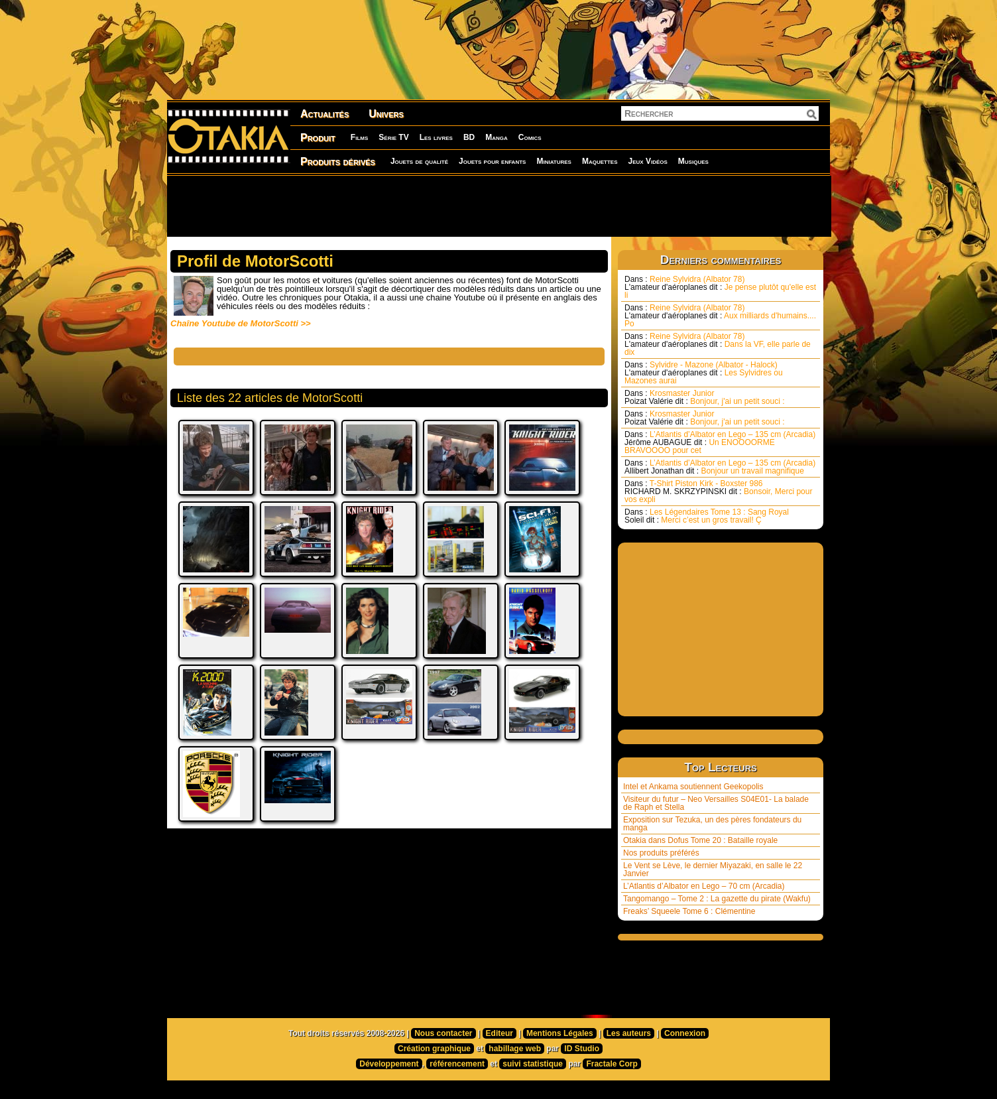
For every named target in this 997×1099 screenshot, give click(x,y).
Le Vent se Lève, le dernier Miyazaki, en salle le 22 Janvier (712, 869)
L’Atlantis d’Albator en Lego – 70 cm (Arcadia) (703, 886)
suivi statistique (532, 1063)
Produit (317, 137)
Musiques (693, 161)
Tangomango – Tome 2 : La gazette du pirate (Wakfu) (717, 898)
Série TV (393, 137)
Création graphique (434, 1048)
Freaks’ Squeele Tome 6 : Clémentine (689, 911)
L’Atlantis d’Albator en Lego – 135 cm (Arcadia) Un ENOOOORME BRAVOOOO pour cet (719, 442)
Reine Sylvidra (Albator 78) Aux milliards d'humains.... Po (720, 315)
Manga (496, 137)
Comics (530, 137)
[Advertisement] (498, 205)
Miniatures (553, 161)
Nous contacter (443, 1033)
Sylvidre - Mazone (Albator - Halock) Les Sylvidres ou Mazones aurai (703, 372)
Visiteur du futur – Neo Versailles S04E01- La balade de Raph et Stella (716, 803)
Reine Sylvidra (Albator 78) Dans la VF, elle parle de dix (717, 344)
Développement (388, 1063)
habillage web (515, 1048)
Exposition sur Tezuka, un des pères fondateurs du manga (712, 823)
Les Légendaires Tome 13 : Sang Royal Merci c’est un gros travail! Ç (706, 516)
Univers (386, 113)
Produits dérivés (337, 161)
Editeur (499, 1033)
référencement (457, 1063)
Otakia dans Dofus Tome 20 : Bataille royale (700, 840)
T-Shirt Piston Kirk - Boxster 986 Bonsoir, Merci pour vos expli (718, 491)
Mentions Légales (559, 1033)
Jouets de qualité (419, 161)
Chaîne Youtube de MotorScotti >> (240, 323)
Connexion (684, 1033)
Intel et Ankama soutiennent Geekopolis (693, 786)
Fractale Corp (611, 1063)
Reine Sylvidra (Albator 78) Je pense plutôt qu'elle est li (720, 287)
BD (469, 137)
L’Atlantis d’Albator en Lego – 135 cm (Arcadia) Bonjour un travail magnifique (719, 467)
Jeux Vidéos (647, 161)
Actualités (324, 113)
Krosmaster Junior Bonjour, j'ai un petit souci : (704, 397)
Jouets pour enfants (492, 161)
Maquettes (600, 161)
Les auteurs (629, 1033)
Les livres (436, 137)
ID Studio (581, 1048)
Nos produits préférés (661, 853)
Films (359, 137)
